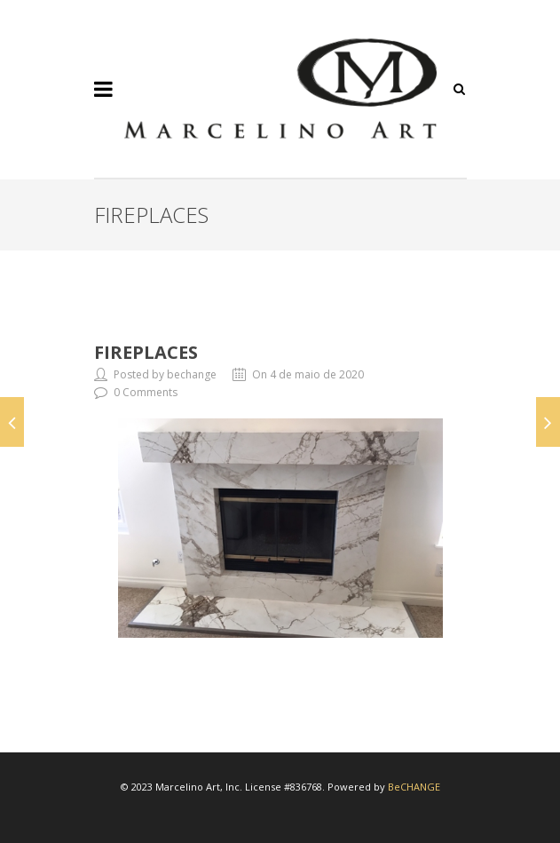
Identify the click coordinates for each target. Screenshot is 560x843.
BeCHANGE (414, 786)
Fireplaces (146, 352)
